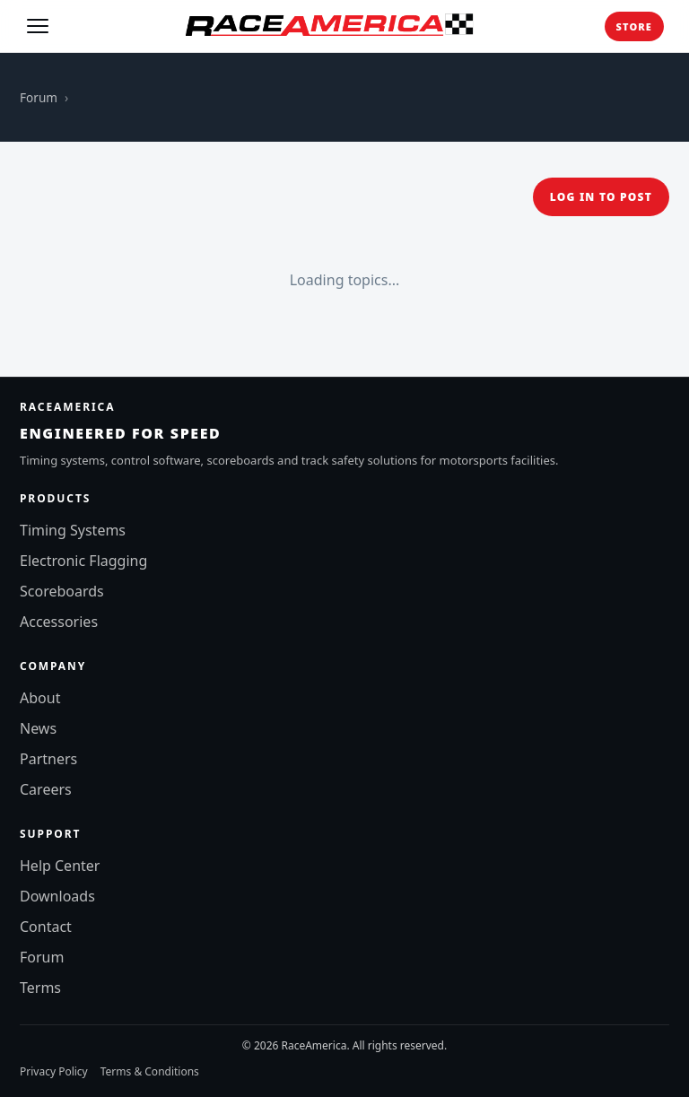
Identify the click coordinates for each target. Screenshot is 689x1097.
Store (634, 26)
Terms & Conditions (149, 1071)
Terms (40, 987)
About (40, 698)
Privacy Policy (54, 1071)
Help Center (60, 865)
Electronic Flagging (83, 560)
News (38, 728)
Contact (46, 926)
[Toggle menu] (38, 26)
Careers (46, 789)
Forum (38, 97)
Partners (48, 759)
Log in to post (601, 197)
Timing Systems (73, 530)
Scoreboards (62, 591)
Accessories (59, 621)
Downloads (57, 896)
